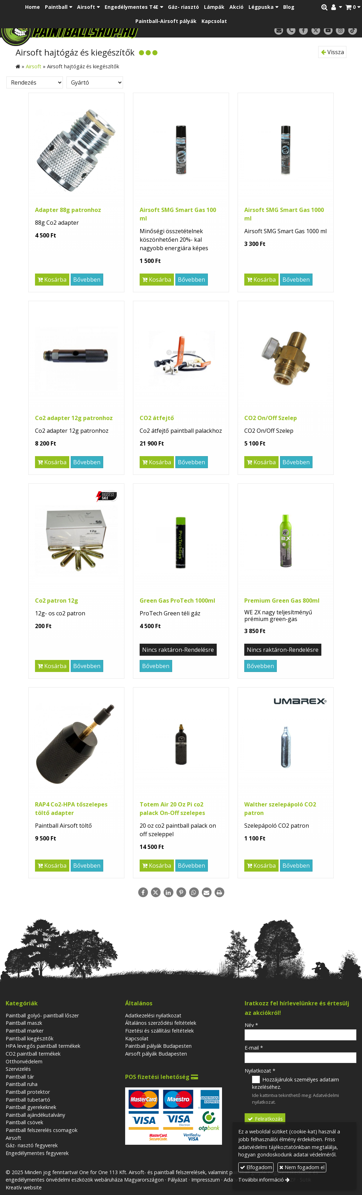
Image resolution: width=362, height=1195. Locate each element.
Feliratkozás (265, 1118)
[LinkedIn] (168, 892)
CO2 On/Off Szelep (270, 418)
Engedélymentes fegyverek (37, 1153)
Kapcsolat (136, 1038)
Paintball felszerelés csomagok (41, 1130)
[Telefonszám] (291, 30)
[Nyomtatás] (219, 892)
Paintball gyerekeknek (31, 1107)
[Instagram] (340, 30)
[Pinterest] (181, 892)
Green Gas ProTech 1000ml (177, 600)
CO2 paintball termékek (33, 1053)
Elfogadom (256, 1167)
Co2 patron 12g (56, 600)
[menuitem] (32, 7)
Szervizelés (18, 1068)
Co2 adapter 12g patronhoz (74, 418)
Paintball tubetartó (28, 1099)
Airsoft (13, 1137)
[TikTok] (353, 30)
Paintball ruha (21, 1084)
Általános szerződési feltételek (160, 1022)
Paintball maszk (24, 1022)
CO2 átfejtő (157, 418)
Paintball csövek (24, 1122)
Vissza (332, 52)
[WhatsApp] (193, 892)
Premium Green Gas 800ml (282, 600)
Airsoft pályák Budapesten (156, 1053)
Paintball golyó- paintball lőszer (42, 1015)
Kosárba (51, 279)
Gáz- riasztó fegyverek (32, 1145)
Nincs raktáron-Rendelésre (178, 650)
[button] (353, 7)
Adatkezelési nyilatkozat (153, 1015)
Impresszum (205, 1179)
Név (251, 1025)
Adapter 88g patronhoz (68, 210)
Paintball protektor (28, 1091)
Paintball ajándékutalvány (35, 1114)
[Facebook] (303, 30)
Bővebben (86, 279)
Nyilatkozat (260, 1070)
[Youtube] (328, 30)
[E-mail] (279, 30)
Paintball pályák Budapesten (158, 1045)
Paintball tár (20, 1076)
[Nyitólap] (96, 30)
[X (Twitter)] (316, 30)
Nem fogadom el (302, 1167)
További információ (261, 1179)
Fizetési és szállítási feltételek (159, 1030)
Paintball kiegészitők (29, 1038)
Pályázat (177, 1179)
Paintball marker (24, 1030)
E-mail (254, 1047)
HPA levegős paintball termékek (43, 1045)
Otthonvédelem (24, 1061)
